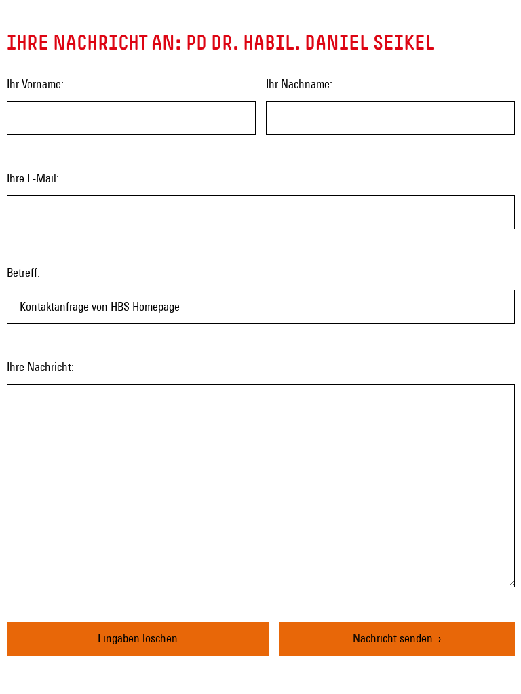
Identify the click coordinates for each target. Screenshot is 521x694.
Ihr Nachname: (299, 84)
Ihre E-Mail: (33, 178)
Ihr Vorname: (35, 84)
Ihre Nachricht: (40, 367)
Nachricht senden (393, 638)
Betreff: (23, 272)
